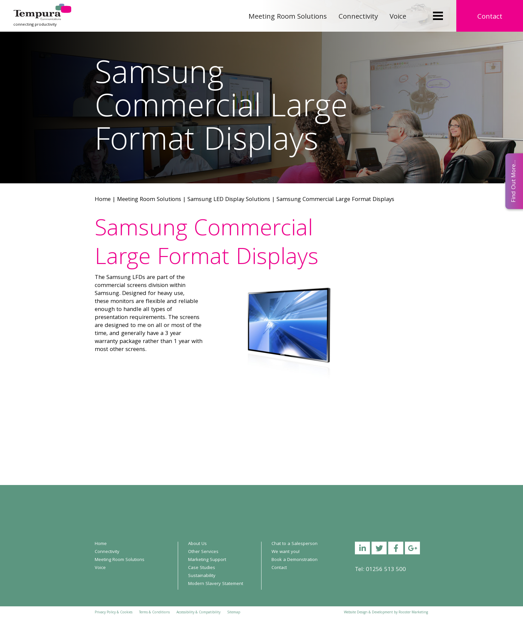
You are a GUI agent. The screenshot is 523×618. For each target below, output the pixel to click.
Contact (489, 17)
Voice (398, 17)
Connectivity (358, 17)
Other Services (203, 552)
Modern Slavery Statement (215, 584)
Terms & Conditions (154, 613)
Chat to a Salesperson (295, 544)
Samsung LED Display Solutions (228, 200)
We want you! (286, 552)
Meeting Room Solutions (287, 17)
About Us (197, 544)
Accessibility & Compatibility (198, 613)
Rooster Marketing (413, 613)
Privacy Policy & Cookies (113, 613)
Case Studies (201, 568)
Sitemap (233, 613)
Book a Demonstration (295, 560)
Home (103, 200)
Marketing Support (207, 560)
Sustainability (201, 576)
